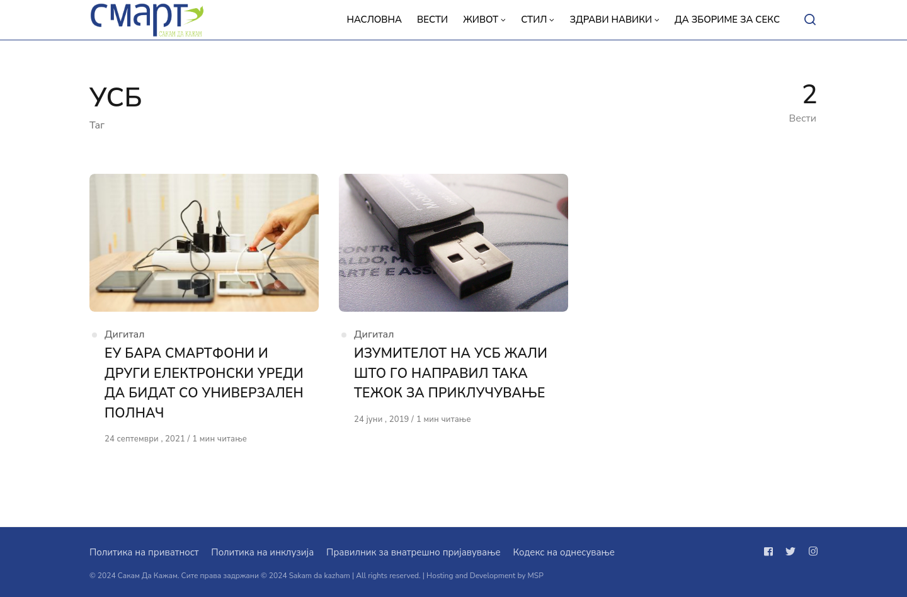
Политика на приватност (143, 552)
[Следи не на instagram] (811, 552)
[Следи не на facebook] (771, 552)
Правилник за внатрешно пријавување (413, 552)
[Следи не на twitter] (790, 552)
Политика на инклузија (262, 552)
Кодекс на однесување (564, 552)
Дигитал (125, 334)
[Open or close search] (810, 20)
